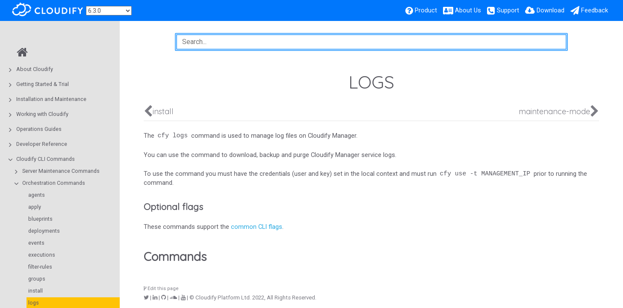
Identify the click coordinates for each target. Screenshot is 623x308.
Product (426, 10)
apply (34, 207)
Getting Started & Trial (42, 84)
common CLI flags (256, 227)
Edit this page (161, 288)
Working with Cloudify (42, 114)
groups (36, 278)
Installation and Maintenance (51, 99)
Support (508, 10)
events (36, 243)
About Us (468, 10)
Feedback (594, 10)
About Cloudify (34, 69)
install (35, 290)
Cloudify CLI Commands (45, 159)
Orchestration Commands (53, 183)
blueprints (40, 219)
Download (550, 10)
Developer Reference (41, 144)
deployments (44, 231)
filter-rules (40, 267)
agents (36, 195)
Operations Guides (39, 129)
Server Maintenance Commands (61, 171)
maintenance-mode (554, 111)
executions (41, 255)
